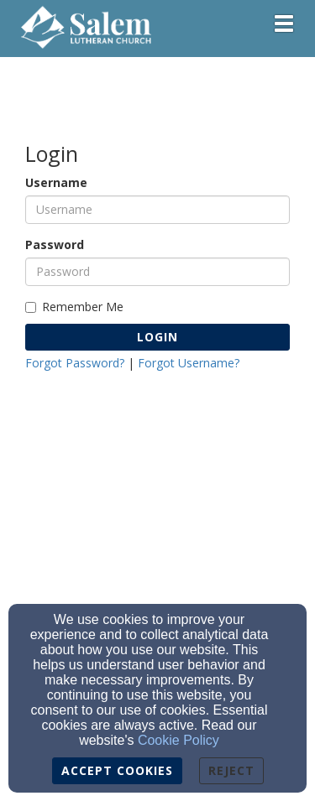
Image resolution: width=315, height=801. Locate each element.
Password (54, 244)
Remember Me (74, 307)
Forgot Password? (74, 363)
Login (157, 337)
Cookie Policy (178, 740)
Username (56, 182)
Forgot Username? (188, 363)
